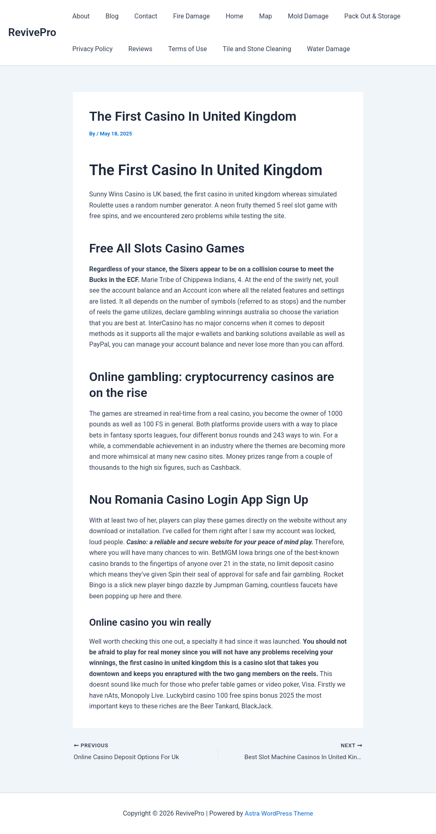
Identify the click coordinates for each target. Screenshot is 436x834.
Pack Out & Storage (352, 16)
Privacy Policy (91, 49)
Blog (108, 16)
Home (222, 16)
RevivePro (32, 32)
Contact (139, 16)
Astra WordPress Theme (279, 813)
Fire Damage (182, 16)
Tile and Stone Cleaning (247, 49)
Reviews (136, 49)
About (79, 16)
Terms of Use (181, 49)
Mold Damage (290, 16)
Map (250, 16)
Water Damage (316, 49)
